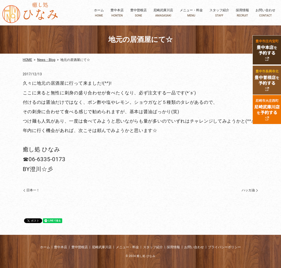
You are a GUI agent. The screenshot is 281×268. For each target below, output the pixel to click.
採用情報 (242, 12)
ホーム (99, 12)
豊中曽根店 (138, 12)
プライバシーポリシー (224, 247)
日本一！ (33, 190)
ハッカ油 (248, 190)
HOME (27, 60)
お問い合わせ (265, 12)
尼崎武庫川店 (163, 12)
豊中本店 (117, 12)
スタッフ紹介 (219, 12)
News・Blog (46, 60)
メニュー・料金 (191, 12)
